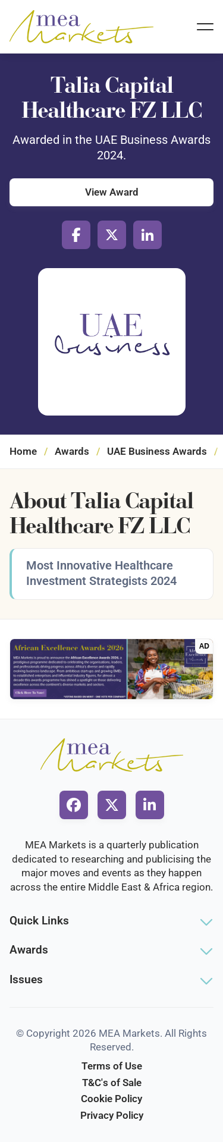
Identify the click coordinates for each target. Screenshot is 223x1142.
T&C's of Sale (112, 1082)
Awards (72, 451)
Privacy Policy (111, 1115)
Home (23, 451)
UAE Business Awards (157, 451)
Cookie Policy (111, 1099)
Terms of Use (111, 1066)
